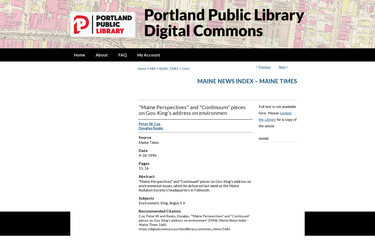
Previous (265, 67)
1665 (186, 69)
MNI (153, 69)
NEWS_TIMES (168, 69)
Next (282, 67)
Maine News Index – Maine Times (247, 81)
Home (142, 69)
